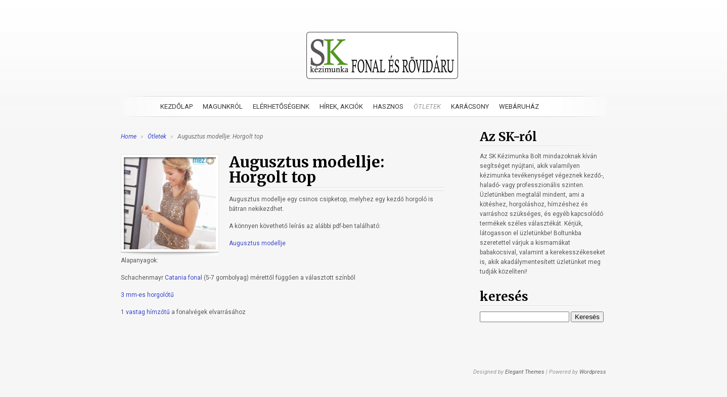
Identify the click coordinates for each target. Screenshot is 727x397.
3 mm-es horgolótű (147, 294)
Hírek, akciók (341, 106)
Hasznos (388, 106)
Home (129, 136)
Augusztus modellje (257, 243)
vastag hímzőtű (148, 312)
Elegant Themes (524, 372)
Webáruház (519, 106)
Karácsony (470, 106)
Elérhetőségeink (281, 106)
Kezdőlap (176, 106)
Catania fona (183, 277)
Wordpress (592, 372)
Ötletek (427, 106)
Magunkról (223, 106)
